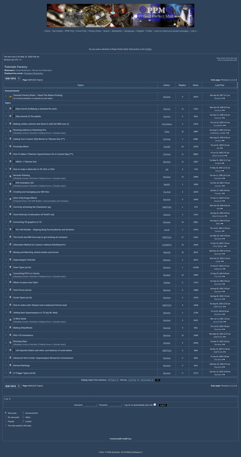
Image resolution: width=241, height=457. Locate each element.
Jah (218, 148)
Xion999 (167, 147)
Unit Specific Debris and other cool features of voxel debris (44, 350)
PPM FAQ (69, 31)
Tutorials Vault (58, 133)
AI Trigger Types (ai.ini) (24, 373)
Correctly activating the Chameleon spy (32, 207)
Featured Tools (20, 201)
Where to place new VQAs (25, 282)
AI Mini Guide (19, 319)
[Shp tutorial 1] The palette (28, 116)
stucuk (167, 230)
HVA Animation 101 (25, 183)
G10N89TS (167, 245)
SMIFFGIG (167, 207)
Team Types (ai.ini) (22, 267)
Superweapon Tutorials (24, 260)
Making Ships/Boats (22, 328)
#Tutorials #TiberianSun (33, 73)
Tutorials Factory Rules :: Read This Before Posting (37, 95)
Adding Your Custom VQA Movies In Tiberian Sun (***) (39, 139)
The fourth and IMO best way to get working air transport (40, 237)
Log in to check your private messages (171, 31)
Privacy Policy (95, 31)
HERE (148, 49)
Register (141, 31)
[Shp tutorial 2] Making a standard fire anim (36, 109)
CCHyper (167, 139)
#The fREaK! (218, 246)
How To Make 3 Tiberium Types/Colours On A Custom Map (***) (43, 154)
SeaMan (167, 283)
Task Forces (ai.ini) (22, 290)
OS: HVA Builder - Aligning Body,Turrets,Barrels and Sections (45, 229)
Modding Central (21, 133)
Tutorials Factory (15, 66)
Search (106, 31)
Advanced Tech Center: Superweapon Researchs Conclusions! (43, 358)
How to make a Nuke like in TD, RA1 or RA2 (34, 169)
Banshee (166, 97)
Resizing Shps (20, 341)
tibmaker (166, 275)
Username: (78, 405)
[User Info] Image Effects (25, 198)
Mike (218, 224)
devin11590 (218, 322)
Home (48, 31)
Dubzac (218, 231)
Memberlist (117, 31)
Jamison (218, 186)
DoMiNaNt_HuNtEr (218, 133)
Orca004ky (218, 125)
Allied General (218, 156)
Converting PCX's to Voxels (26, 273)
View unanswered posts (227, 60)
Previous (225, 80)
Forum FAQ (81, 31)
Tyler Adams (167, 124)
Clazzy (218, 171)
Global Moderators (23, 70)
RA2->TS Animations (23, 335)
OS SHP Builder (35, 201)
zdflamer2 (218, 269)
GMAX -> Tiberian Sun (26, 162)
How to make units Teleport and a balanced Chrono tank (40, 305)
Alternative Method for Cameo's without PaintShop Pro (39, 245)
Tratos (167, 132)
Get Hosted (57, 31)
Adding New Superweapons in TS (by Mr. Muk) (35, 313)
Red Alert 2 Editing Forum (40, 133)
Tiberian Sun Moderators (42, 70)
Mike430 (166, 252)
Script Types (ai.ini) (22, 297)
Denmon (166, 109)
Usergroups (129, 31)
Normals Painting (21, 175)
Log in (193, 31)
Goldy (218, 261)
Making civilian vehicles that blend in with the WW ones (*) (41, 124)
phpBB (119, 439)
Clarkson (166, 215)
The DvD (166, 192)
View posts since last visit (226, 58)
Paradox (218, 193)
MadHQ (167, 184)
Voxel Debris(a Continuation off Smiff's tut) (33, 214)
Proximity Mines (21, 146)
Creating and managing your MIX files (31, 192)
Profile (149, 31)
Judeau (218, 141)
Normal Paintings (21, 365)
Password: (103, 405)
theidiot (218, 163)
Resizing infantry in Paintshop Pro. (30, 130)
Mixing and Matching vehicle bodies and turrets (36, 252)
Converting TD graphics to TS (27, 222)
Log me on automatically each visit (138, 405)
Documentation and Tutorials (55, 201)
